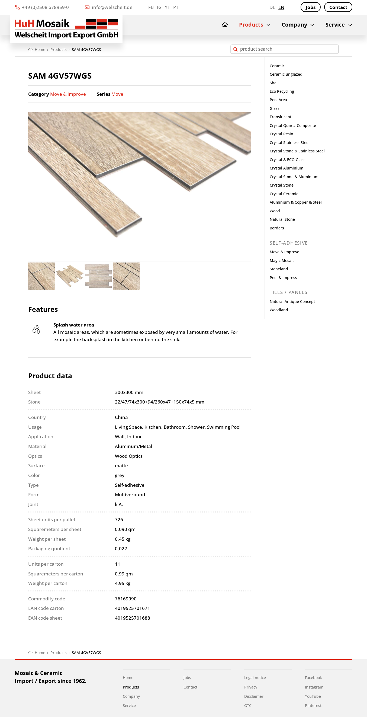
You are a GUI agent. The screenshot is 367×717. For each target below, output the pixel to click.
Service (335, 24)
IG (159, 7)
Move (117, 94)
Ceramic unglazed (286, 74)
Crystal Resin (281, 133)
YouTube (313, 696)
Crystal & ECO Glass (287, 159)
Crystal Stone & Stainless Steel (297, 150)
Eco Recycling (282, 91)
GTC (248, 705)
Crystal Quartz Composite (293, 125)
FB (151, 7)
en (281, 7)
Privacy (250, 687)
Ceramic (277, 65)
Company (294, 24)
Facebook (313, 677)
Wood (275, 210)
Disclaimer (253, 696)
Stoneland (279, 268)
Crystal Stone (282, 185)
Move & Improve (68, 94)
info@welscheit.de (108, 7)
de (272, 7)
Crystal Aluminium (286, 168)
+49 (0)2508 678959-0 (42, 7)
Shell (274, 82)
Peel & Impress (283, 277)
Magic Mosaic (282, 260)
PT (175, 7)
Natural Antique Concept (292, 301)
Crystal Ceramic (284, 193)
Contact (338, 7)
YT (167, 7)
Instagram (314, 687)
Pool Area (278, 99)
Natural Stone (282, 219)
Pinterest (313, 705)
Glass (274, 108)
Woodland (279, 309)
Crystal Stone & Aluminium (294, 176)
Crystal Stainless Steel (290, 142)
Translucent (280, 116)
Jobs (311, 7)
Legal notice (255, 677)
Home (128, 677)
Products (251, 24)
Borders (277, 228)
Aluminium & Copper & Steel (296, 202)
